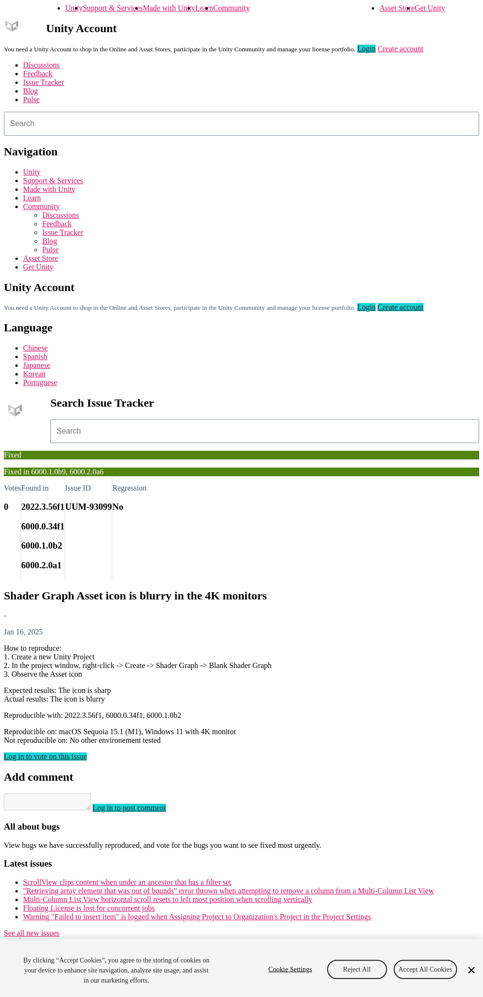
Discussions (41, 65)
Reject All (357, 969)
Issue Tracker (43, 82)
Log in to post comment (139, 811)
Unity (73, 8)
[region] (241, 968)
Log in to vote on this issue (45, 756)
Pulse (31, 99)
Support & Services (112, 8)
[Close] (471, 970)
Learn (204, 8)
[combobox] (241, 123)
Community (231, 8)
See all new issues (31, 936)
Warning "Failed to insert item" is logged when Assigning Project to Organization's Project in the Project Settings (197, 919)
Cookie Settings (290, 969)
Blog (30, 91)
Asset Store (396, 8)
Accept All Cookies (425, 969)
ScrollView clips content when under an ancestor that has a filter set (127, 885)
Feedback (37, 74)
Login (366, 49)
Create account (400, 49)
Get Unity (429, 8)
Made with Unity (169, 8)
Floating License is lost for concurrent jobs (89, 911)
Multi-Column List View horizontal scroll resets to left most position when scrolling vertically (167, 902)
